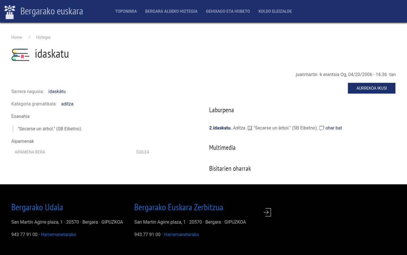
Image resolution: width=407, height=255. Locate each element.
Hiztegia (43, 37)
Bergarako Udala (37, 207)
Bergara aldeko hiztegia (171, 11)
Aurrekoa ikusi (371, 88)
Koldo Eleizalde (275, 11)
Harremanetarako (58, 234)
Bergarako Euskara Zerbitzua (178, 207)
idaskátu (57, 91)
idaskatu (222, 128)
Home (16, 37)
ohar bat (333, 128)
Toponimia (126, 11)
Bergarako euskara (43, 11)
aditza (67, 104)
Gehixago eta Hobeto (228, 11)
